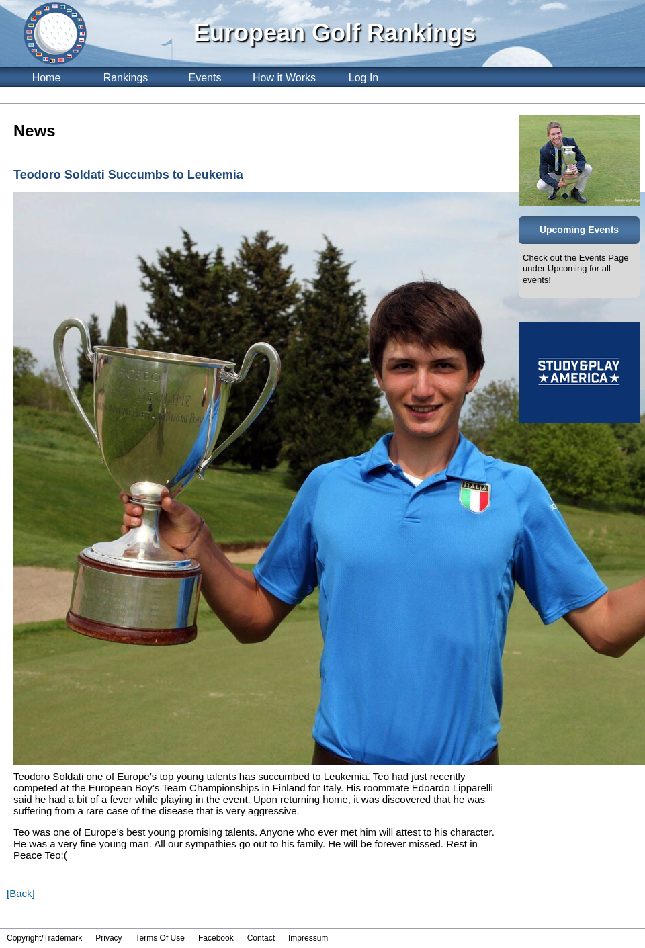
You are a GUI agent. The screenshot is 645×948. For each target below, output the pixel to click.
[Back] (21, 893)
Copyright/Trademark (44, 938)
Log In (363, 77)
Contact (261, 938)
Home (46, 77)
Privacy (108, 938)
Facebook (216, 938)
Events (205, 77)
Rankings (125, 77)
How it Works (284, 77)
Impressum (308, 938)
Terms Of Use (160, 938)
